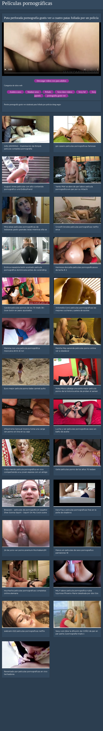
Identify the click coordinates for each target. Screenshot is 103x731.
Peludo (48, 92)
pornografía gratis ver (56, 96)
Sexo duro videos (64, 92)
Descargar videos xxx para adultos (51, 81)
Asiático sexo (15, 92)
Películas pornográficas (27, 3)
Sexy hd (82, 92)
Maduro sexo (33, 92)
